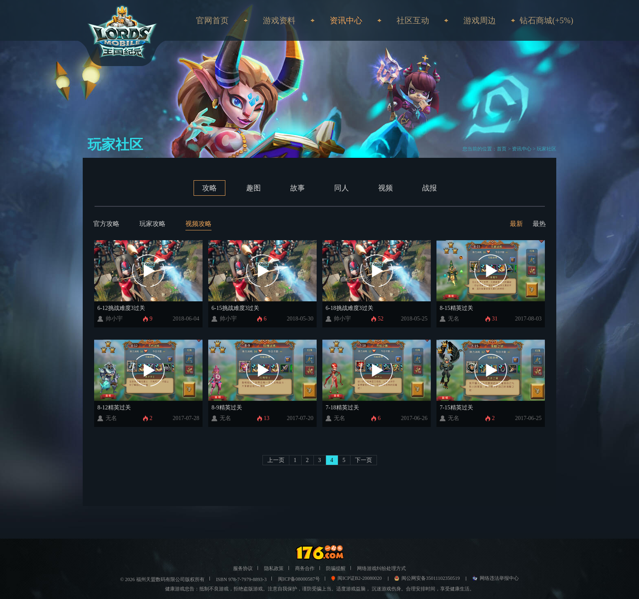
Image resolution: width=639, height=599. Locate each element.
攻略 (209, 188)
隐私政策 (274, 568)
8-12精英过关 (114, 407)
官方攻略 (106, 223)
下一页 (363, 460)
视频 (385, 188)
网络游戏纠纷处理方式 (381, 568)
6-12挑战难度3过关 (121, 308)
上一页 (275, 460)
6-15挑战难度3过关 (235, 308)
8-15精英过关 (456, 308)
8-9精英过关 (227, 407)
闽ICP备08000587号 (299, 579)
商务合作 (305, 568)
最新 (516, 223)
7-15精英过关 (456, 407)
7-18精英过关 (342, 407)
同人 (341, 188)
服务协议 (243, 568)
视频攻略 (198, 223)
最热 (539, 223)
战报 (429, 188)
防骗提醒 (336, 568)
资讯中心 (521, 149)
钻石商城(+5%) (546, 20)
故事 (297, 188)
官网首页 (212, 20)
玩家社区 (546, 149)
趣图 (253, 188)
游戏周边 (479, 20)
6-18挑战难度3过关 (349, 308)
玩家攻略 (152, 223)
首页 (502, 149)
